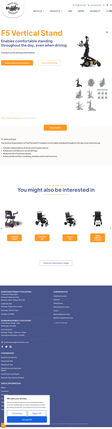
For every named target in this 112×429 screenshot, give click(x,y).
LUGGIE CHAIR (14, 238)
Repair (81, 11)
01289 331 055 (6, 304)
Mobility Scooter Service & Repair (11, 369)
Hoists (56, 311)
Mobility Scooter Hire (9, 357)
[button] (107, 32)
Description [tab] (55, 127)
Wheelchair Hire (7, 365)
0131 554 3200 (6, 330)
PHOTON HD (42, 238)
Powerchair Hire (7, 361)
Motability (95, 11)
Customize (17, 413)
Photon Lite (70, 238)
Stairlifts (57, 300)
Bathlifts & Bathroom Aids (63, 318)
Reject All (37, 413)
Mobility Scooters (60, 296)
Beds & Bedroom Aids (62, 314)
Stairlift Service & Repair (10, 374)
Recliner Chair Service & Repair (12, 378)
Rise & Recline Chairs (61, 307)
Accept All (27, 419)
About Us (38, 11)
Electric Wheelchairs (14, 118)
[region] (27, 410)
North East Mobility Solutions (16, 292)
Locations (5, 391)
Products (56, 11)
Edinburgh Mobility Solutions (16, 320)
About (3, 387)
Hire (70, 11)
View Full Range (61, 323)
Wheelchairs (58, 303)
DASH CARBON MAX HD (98, 237)
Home (3, 118)
